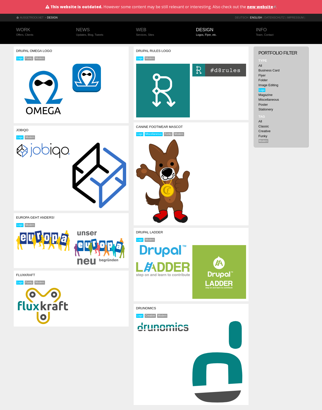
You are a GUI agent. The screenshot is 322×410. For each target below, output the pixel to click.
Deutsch (241, 17)
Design (52, 17)
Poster (263, 104)
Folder (263, 80)
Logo (20, 58)
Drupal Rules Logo (153, 51)
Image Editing (269, 85)
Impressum (295, 17)
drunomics (146, 308)
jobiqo (22, 130)
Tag (262, 116)
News (101, 32)
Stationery (266, 109)
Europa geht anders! (35, 217)
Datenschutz (274, 17)
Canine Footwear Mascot (159, 127)
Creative (150, 315)
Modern (39, 58)
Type (263, 60)
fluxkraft (25, 275)
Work (41, 32)
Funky (28, 58)
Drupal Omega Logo (34, 51)
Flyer (262, 75)
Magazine (266, 95)
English (256, 17)
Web (161, 32)
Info (281, 32)
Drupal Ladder (149, 232)
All (260, 65)
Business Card (269, 70)
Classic (264, 126)
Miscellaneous (153, 134)
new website (261, 6)
